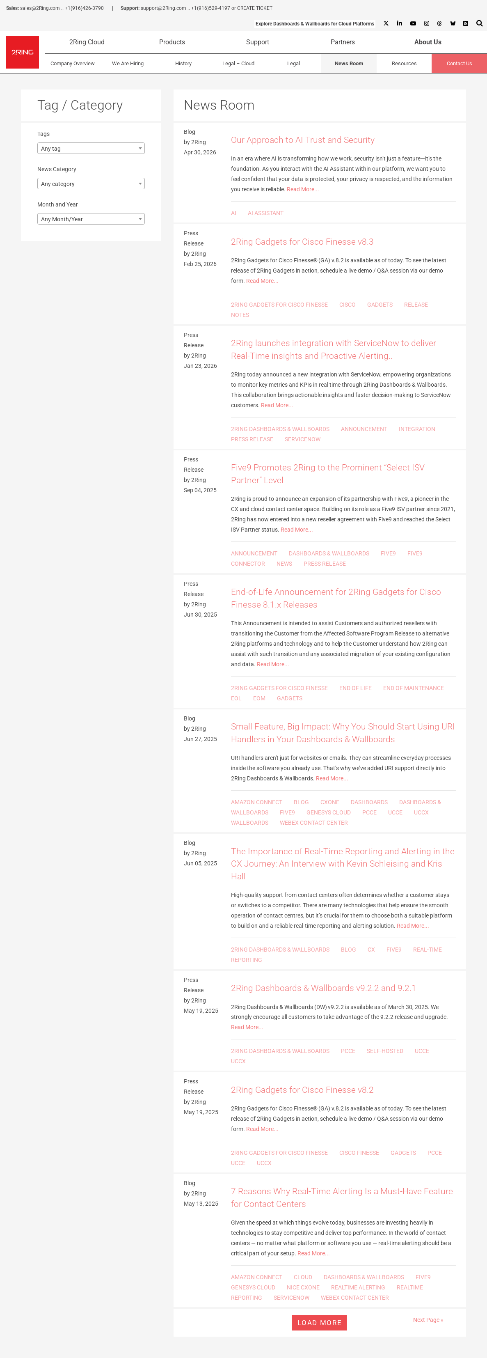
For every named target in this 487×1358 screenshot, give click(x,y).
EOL (236, 698)
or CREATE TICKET (251, 8)
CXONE (329, 802)
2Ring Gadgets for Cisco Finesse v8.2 (302, 1090)
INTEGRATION (417, 429)
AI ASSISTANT (266, 213)
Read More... (303, 189)
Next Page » (428, 1320)
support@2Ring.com (163, 8)
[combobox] (91, 148)
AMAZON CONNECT (256, 802)
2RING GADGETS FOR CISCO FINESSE (279, 304)
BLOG (301, 802)
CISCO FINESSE (359, 1152)
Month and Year (57, 204)
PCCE (369, 812)
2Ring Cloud (87, 42)
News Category (56, 169)
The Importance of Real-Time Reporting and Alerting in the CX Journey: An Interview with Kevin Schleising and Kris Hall (343, 863)
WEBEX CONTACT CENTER (314, 822)
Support (257, 42)
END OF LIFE (355, 688)
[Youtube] (413, 24)
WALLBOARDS (249, 822)
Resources (404, 63)
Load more (319, 1323)
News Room (349, 63)
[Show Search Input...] (479, 23)
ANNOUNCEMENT (364, 429)
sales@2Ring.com (40, 8)
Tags (43, 134)
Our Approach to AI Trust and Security (303, 140)
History (183, 63)
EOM (259, 698)
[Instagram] (426, 24)
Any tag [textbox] (51, 148)
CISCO (347, 304)
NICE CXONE (303, 1287)
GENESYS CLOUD (328, 812)
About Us (427, 42)
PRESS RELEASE (252, 439)
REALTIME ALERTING (358, 1287)
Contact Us (459, 63)
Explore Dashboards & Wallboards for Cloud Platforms (315, 24)
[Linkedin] (399, 24)
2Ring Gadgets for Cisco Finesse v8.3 (302, 242)
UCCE (395, 812)
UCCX (421, 812)
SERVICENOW (302, 439)
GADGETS (380, 304)
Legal (293, 63)
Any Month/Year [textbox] (62, 219)
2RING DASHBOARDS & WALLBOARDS (280, 429)
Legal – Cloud (238, 63)
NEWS (284, 563)
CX (371, 949)
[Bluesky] (452, 24)
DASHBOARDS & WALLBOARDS (329, 553)
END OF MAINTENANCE (413, 688)
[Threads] (439, 24)
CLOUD (303, 1277)
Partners (343, 42)
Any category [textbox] (58, 184)
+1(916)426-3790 (84, 8)
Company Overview (72, 63)
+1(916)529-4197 (210, 8)
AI (233, 213)
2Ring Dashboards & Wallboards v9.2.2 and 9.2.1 (323, 988)
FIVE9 (388, 553)
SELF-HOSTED (385, 1051)
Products (172, 42)
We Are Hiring (128, 63)
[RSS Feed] (465, 24)
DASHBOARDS (369, 802)
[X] (386, 24)
